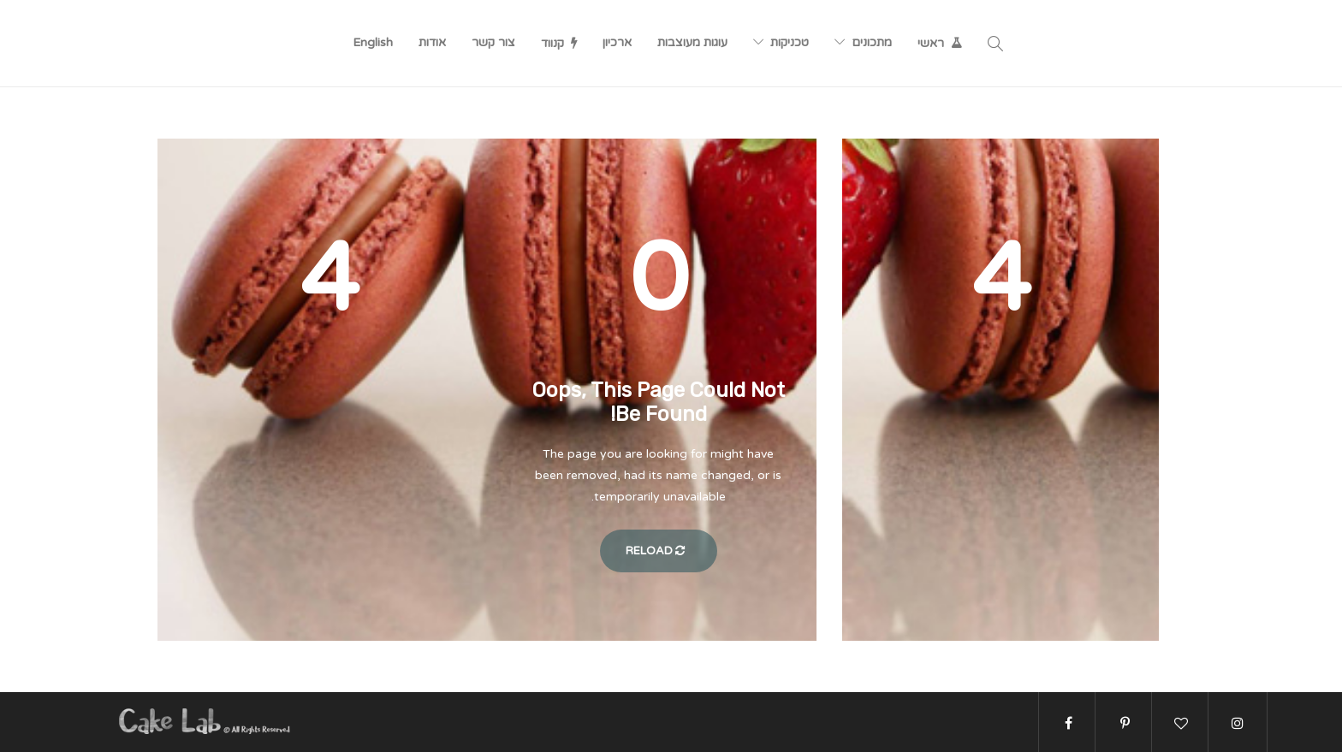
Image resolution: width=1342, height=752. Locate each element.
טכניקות (789, 42)
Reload (659, 551)
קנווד (552, 43)
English (373, 42)
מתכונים (872, 42)
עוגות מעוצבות (692, 42)
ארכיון (617, 42)
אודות (432, 42)
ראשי (930, 43)
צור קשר (493, 42)
